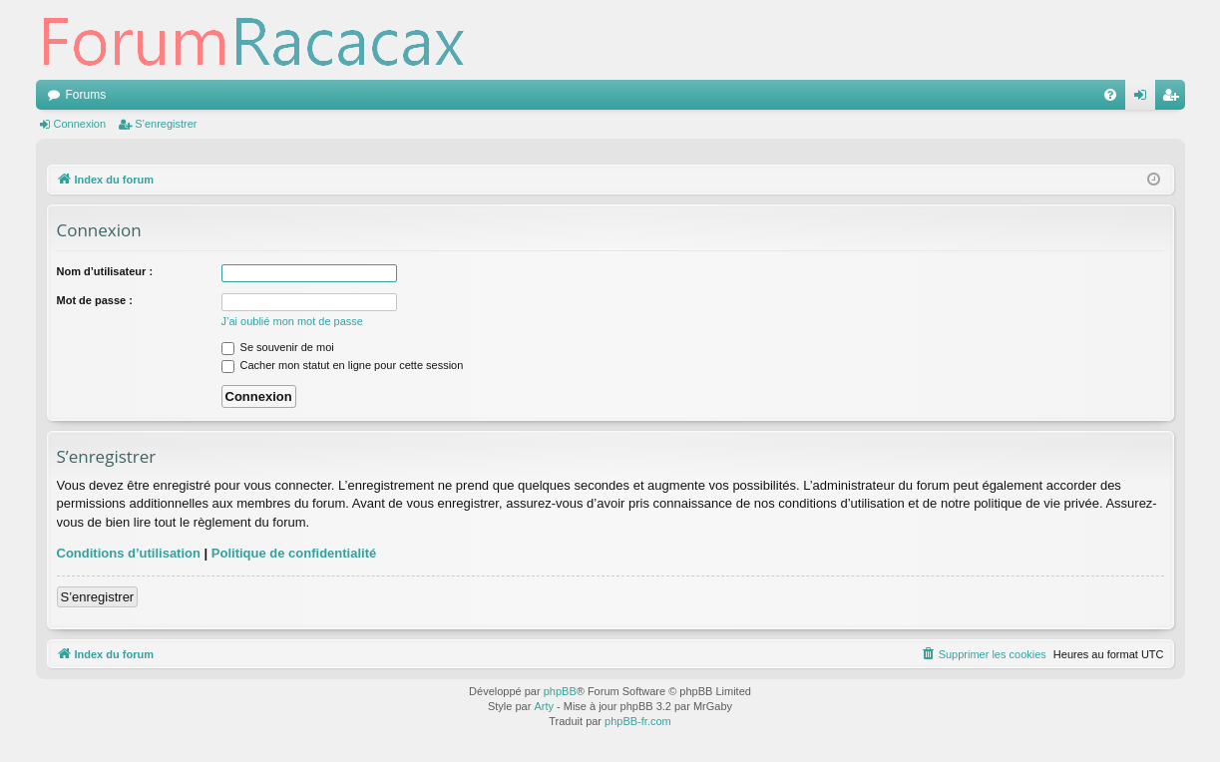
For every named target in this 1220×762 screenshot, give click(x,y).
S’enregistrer (166, 124)
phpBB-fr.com (638, 721)
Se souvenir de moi (277, 347)
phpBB (560, 691)
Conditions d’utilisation (129, 553)
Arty (544, 706)
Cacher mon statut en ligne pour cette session (342, 365)
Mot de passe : (95, 300)
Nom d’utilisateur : (105, 271)
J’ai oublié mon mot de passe (292, 321)
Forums (86, 95)
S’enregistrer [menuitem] (1173, 99)
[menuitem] (1110, 95)
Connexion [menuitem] (1143, 99)
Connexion (80, 124)
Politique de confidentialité (293, 553)
